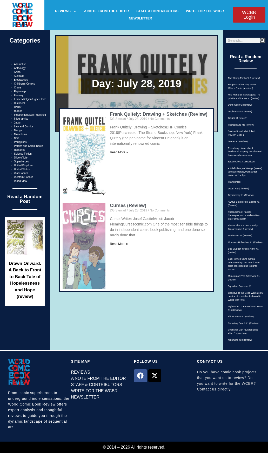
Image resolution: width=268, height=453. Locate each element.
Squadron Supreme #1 (240, 286)
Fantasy (18, 95)
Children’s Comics (24, 83)
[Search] (262, 40)
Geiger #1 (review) (237, 118)
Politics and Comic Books (28, 146)
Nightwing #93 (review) (240, 340)
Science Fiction (23, 153)
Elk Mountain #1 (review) (241, 316)
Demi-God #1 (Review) (240, 105)
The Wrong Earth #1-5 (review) (244, 78)
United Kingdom (23, 165)
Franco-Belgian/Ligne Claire (30, 99)
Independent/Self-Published (30, 114)
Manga (18, 130)
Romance (19, 149)
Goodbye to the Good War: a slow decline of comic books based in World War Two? (245, 296)
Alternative (20, 64)
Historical (19, 103)
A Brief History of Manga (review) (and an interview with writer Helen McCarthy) (245, 172)
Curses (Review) (128, 205)
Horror (17, 107)
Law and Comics (23, 126)
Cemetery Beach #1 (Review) (243, 323)
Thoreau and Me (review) (241, 124)
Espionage (20, 91)
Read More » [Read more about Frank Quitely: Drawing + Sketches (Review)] (119, 152)
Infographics (21, 118)
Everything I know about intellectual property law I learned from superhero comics (245, 151)
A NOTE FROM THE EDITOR (106, 11)
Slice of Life (21, 157)
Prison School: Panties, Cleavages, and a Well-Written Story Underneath (243, 215)
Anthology (19, 68)
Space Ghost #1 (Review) (241, 161)
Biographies (21, 79)
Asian (17, 72)
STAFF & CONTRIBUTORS (157, 11)
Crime (17, 87)
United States (22, 169)
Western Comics (23, 177)
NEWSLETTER (140, 18)
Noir (16, 138)
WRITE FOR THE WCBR (205, 11)
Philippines (20, 142)
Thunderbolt (234, 182)
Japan (17, 122)
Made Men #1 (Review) (240, 235)
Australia (19, 75)
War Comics (21, 173)
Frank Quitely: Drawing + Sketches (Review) (158, 114)
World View (20, 181)
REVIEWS (66, 11)
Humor (18, 110)
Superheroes (21, 161)
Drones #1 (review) (238, 141)
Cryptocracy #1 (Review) (241, 195)
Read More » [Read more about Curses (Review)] (119, 244)
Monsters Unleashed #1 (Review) (245, 242)
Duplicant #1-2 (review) (240, 111)
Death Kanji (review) (238, 188)
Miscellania (20, 134)
